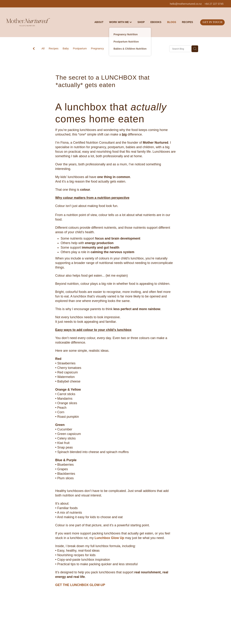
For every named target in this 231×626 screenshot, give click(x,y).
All (43, 48)
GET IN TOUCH (212, 22)
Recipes (53, 48)
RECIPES (187, 22)
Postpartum (80, 48)
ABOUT (98, 22)
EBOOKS (155, 22)
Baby (66, 48)
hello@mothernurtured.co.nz (186, 3)
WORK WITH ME (120, 22)
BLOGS (171, 22)
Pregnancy (97, 48)
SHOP (141, 22)
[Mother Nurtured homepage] (28, 22)
